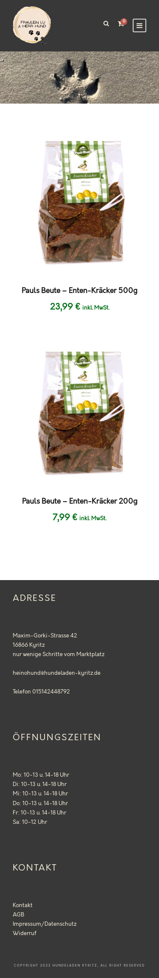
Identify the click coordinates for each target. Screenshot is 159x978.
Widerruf (24, 933)
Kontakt (23, 905)
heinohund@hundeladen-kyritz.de (56, 673)
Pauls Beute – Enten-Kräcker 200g (79, 501)
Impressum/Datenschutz (45, 924)
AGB (18, 914)
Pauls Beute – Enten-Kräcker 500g (79, 291)
